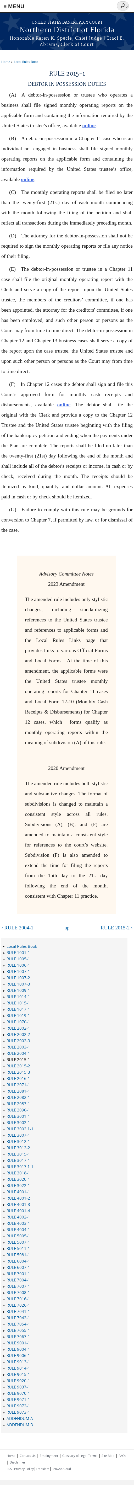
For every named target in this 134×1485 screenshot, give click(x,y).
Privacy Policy (24, 1469)
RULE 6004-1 (18, 1261)
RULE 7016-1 (18, 1298)
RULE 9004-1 (18, 1349)
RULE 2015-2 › (117, 927)
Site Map (108, 1456)
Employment (49, 1456)
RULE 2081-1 (18, 1091)
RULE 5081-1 (18, 1254)
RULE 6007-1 (18, 1267)
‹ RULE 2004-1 (17, 927)
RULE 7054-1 (18, 1324)
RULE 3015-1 (18, 1154)
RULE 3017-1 (18, 1160)
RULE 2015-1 (18, 1059)
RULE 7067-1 (18, 1336)
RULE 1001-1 (18, 952)
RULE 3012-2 (18, 1147)
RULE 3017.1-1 (20, 1166)
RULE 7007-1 (18, 1286)
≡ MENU (13, 6)
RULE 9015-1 (18, 1374)
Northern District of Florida (67, 30)
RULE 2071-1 (18, 1084)
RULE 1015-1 (18, 1002)
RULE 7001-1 (18, 1273)
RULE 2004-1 (18, 1053)
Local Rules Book (26, 62)
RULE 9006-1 (18, 1355)
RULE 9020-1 (18, 1380)
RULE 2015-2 (18, 1065)
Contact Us (28, 1456)
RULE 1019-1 (18, 1015)
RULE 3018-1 (18, 1172)
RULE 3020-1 (18, 1179)
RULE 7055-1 (18, 1330)
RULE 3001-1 (18, 1116)
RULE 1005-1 (18, 958)
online (89, 125)
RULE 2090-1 (18, 1110)
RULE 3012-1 (18, 1141)
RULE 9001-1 (18, 1342)
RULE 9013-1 (18, 1361)
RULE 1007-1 (18, 971)
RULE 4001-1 (18, 1191)
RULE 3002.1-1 (20, 1128)
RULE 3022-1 (18, 1185)
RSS (9, 1469)
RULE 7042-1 (18, 1317)
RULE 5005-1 (18, 1235)
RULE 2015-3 (18, 1072)
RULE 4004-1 (18, 1229)
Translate (42, 1469)
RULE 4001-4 (18, 1210)
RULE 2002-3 (18, 1040)
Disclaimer (17, 1462)
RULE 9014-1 (18, 1368)
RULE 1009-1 (18, 990)
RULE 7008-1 (18, 1292)
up (67, 927)
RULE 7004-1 (18, 1279)
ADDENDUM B (20, 1424)
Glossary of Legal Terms (79, 1456)
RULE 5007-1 (18, 1242)
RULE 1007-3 (18, 984)
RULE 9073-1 (18, 1412)
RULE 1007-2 (18, 977)
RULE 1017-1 (18, 1009)
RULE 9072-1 (18, 1405)
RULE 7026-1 (18, 1305)
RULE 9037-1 (18, 1387)
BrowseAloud (61, 1469)
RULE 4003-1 (18, 1223)
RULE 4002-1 (18, 1217)
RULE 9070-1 (18, 1393)
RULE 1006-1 (18, 965)
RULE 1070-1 (18, 1021)
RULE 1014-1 (18, 996)
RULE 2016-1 (18, 1078)
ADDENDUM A (20, 1418)
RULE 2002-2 (18, 1034)
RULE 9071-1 (18, 1399)
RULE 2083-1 (18, 1103)
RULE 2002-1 (18, 1028)
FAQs (122, 1456)
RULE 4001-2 (18, 1198)
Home (5, 62)
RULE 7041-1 (18, 1311)
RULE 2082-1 (18, 1097)
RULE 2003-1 (18, 1047)
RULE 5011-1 (18, 1248)
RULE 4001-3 (18, 1204)
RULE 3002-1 (18, 1122)
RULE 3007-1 (18, 1135)
